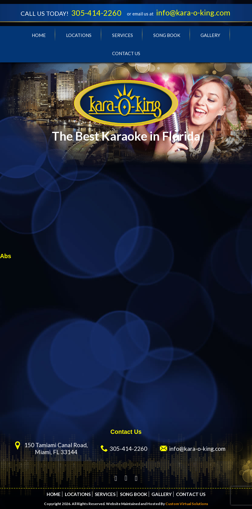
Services (122, 35)
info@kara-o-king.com (193, 12)
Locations (78, 35)
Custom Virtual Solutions (186, 503)
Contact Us (126, 53)
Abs (5, 256)
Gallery (210, 35)
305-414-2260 (96, 12)
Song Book (166, 35)
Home (39, 35)
